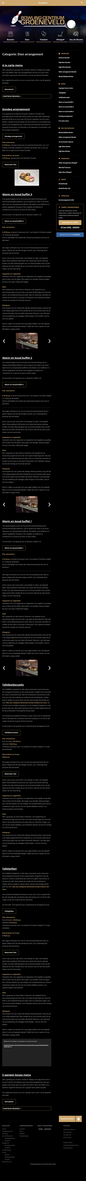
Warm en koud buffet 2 (17, 370)
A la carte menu (12, 78)
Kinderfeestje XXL (64, 201)
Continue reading (14, 109)
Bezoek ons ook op (70, 247)
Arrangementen (7, 1144)
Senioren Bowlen (64, 71)
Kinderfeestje (63, 196)
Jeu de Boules (6, 1149)
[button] (4, 354)
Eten (21, 1144)
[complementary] (10, 43)
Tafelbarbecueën (13, 697)
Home (4, 1142)
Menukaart (9, 102)
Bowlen (22, 1146)
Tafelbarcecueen (11, 745)
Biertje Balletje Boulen (66, 145)
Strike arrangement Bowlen (67, 85)
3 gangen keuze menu (16, 1087)
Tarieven (5, 1146)
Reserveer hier (10, 177)
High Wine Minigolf (65, 185)
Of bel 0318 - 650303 (70, 240)
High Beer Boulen (64, 164)
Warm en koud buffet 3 (17, 207)
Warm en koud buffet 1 (17, 534)
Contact (7, 1172)
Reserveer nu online (70, 235)
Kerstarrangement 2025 (66, 213)
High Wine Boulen (64, 159)
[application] (26, 1065)
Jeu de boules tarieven (66, 155)
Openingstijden (10, 1170)
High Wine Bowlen (65, 80)
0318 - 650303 (45, 1142)
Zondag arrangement (16, 122)
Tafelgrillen (9, 881)
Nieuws (7, 1167)
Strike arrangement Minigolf (68, 176)
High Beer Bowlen (64, 75)
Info (3, 1165)
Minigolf (5, 1156)
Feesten (22, 1142)
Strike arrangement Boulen (67, 150)
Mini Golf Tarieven (65, 180)
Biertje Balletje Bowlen (66, 89)
